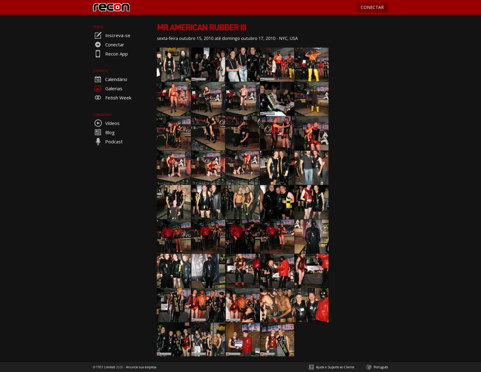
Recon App (110, 53)
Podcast (108, 141)
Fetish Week (112, 97)
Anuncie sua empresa (141, 367)
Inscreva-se (111, 35)
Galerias (107, 88)
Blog (104, 132)
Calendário (110, 79)
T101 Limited (105, 367)
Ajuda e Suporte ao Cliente (335, 367)
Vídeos (106, 123)
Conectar (108, 44)
